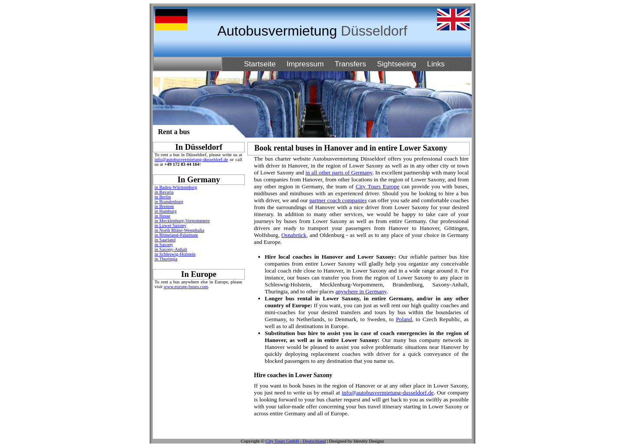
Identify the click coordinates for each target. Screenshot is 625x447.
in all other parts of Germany (339, 172)
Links (435, 63)
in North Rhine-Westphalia (179, 230)
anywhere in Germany (361, 291)
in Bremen (164, 206)
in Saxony (164, 244)
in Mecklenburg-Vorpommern (182, 220)
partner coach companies (338, 200)
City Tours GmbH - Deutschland (296, 441)
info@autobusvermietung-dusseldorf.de (191, 159)
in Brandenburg (169, 201)
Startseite (260, 63)
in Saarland (165, 239)
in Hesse (162, 216)
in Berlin (163, 196)
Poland (404, 319)
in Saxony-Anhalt (171, 249)
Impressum (305, 63)
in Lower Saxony (170, 225)
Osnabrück (293, 235)
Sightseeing (396, 63)
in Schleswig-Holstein (175, 254)
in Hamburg (166, 211)
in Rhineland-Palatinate (176, 235)
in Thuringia (166, 258)
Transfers (350, 63)
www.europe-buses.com (186, 286)
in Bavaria (164, 192)
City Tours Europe (377, 186)
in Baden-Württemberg (176, 187)
